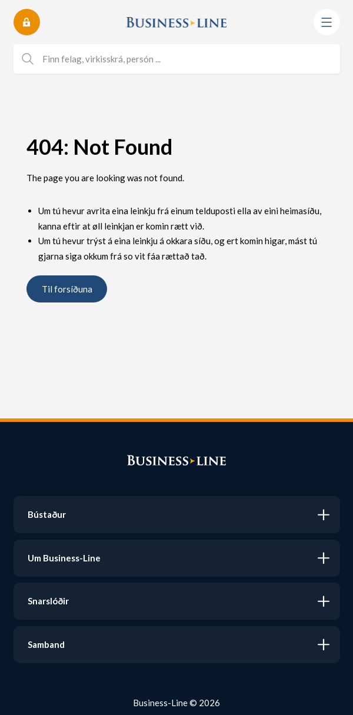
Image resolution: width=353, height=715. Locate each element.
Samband (46, 644)
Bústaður (47, 514)
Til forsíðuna (67, 289)
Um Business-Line (64, 558)
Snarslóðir (48, 601)
